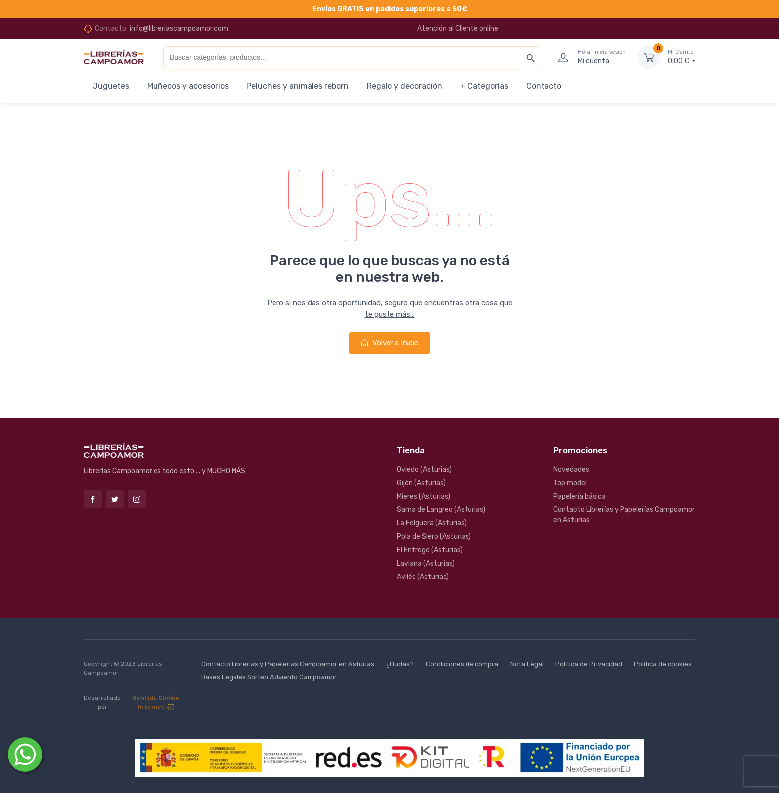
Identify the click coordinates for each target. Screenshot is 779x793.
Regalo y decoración (404, 86)
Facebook (92, 499)
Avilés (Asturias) (423, 577)
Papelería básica (579, 496)
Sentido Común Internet (156, 702)
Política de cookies (663, 664)
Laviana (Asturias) (426, 563)
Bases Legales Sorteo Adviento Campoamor (269, 677)
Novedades (571, 469)
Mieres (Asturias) (423, 496)
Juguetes (111, 86)
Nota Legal (527, 664)
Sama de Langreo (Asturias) (441, 509)
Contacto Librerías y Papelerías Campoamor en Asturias (624, 514)
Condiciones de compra (462, 664)
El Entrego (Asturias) (430, 550)
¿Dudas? (400, 664)
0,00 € (681, 56)
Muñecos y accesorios (188, 86)
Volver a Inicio (390, 342)
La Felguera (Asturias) (432, 523)
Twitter (114, 499)
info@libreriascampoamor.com (179, 28)
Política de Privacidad (588, 664)
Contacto (543, 86)
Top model (570, 483)
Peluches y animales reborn (297, 86)
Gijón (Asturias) (421, 483)
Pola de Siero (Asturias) (434, 536)
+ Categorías (484, 86)
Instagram (136, 499)
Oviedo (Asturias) (424, 469)
